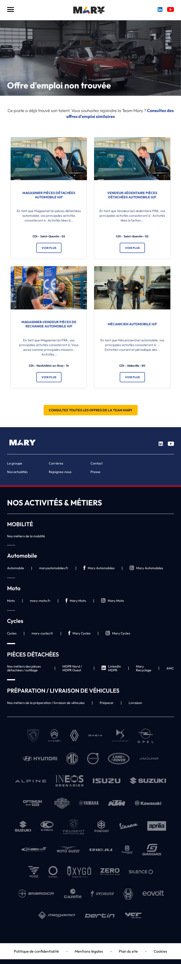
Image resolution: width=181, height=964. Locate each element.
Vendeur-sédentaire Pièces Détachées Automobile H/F (132, 195)
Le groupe (14, 463)
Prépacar (107, 703)
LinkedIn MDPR (111, 668)
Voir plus (48, 248)
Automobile (15, 568)
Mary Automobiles (99, 568)
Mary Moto (76, 600)
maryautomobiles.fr (53, 568)
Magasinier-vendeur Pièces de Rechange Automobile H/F (48, 324)
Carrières (56, 463)
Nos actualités (17, 472)
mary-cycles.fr (42, 633)
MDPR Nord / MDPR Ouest (72, 668)
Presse (95, 472)
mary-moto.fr (40, 601)
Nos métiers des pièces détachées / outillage (24, 668)
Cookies (160, 951)
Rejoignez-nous (60, 472)
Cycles (11, 633)
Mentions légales (89, 951)
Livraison (135, 703)
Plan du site (128, 951)
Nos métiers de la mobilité (26, 536)
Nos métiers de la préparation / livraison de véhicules (46, 703)
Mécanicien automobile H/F (132, 324)
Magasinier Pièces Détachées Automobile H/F (48, 195)
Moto (11, 601)
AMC (170, 668)
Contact (96, 463)
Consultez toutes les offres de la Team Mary (90, 410)
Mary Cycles (79, 633)
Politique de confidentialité (36, 951)
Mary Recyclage (143, 668)
